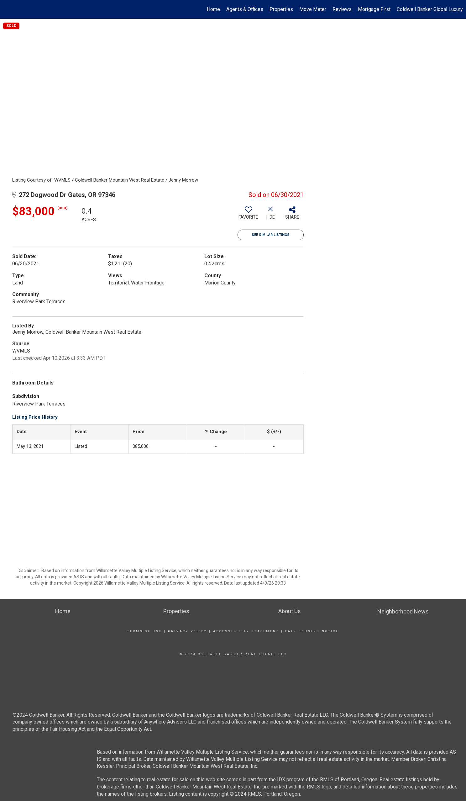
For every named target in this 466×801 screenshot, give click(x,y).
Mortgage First (374, 9)
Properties (281, 9)
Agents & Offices (244, 9)
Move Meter (312, 9)
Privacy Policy (187, 631)
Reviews (342, 9)
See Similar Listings (271, 235)
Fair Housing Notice (312, 631)
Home (213, 9)
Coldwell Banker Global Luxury (430, 9)
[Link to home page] (8, 9)
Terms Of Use (144, 631)
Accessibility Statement (246, 631)
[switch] (248, 215)
